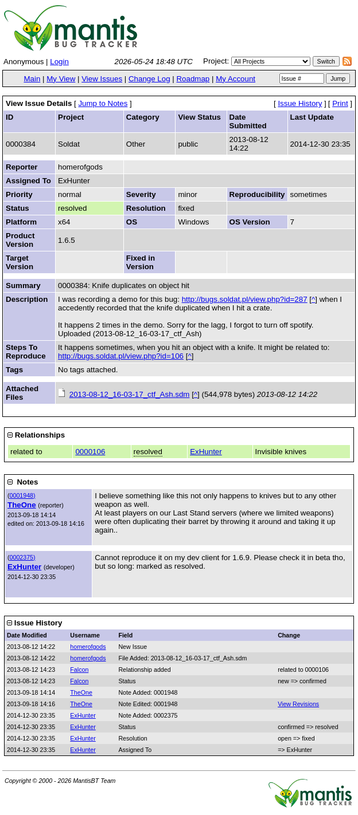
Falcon (79, 669)
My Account (235, 78)
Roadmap (192, 78)
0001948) (23, 495)
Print (340, 103)
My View (60, 78)
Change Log (149, 78)
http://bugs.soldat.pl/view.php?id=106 (121, 356)
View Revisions (298, 703)
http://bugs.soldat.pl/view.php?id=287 (245, 299)
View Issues (101, 78)
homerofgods (88, 646)
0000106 (90, 451)
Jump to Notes (102, 103)
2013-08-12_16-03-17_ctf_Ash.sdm (129, 394)
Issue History (300, 103)
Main (32, 78)
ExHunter (206, 451)
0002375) (23, 557)
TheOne (21, 505)
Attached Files (22, 392)
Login (59, 61)
